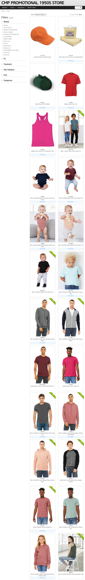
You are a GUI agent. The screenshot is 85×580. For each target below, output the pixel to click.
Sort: (32, 15)
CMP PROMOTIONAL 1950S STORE (32, 3)
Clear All (11, 18)
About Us (72, 566)
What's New (32, 8)
